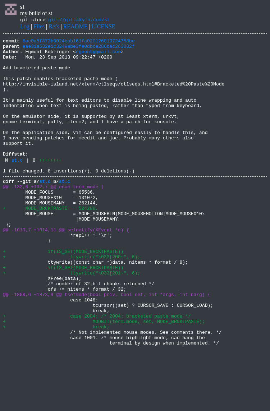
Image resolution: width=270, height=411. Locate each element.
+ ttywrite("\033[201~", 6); (71, 319)
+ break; (56, 383)
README (75, 27)
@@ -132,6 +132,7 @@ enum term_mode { (53, 215)
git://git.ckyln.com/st (79, 20)
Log (24, 27)
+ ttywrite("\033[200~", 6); (71, 299)
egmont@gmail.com (98, 55)
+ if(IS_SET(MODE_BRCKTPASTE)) (63, 293)
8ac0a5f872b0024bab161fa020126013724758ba (79, 43)
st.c (17, 186)
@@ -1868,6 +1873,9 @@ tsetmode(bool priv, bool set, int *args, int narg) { (106, 345)
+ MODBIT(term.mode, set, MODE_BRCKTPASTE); (104, 377)
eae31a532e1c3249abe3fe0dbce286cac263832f (79, 49)
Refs (54, 27)
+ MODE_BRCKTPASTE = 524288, (50, 241)
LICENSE (103, 27)
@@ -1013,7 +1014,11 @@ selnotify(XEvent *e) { (66, 267)
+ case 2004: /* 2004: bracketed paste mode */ (97, 371)
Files (39, 27)
